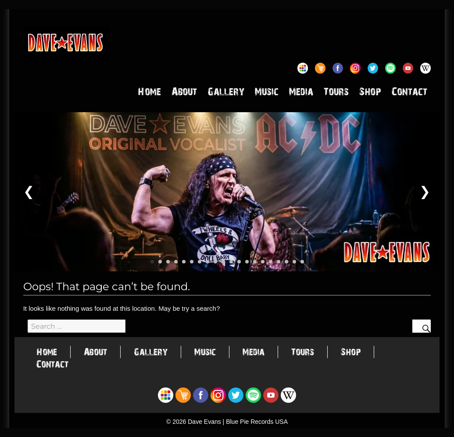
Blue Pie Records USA (257, 421)
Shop (370, 93)
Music (267, 93)
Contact (409, 93)
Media (301, 93)
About (184, 93)
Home (149, 93)
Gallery (225, 93)
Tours (336, 93)
